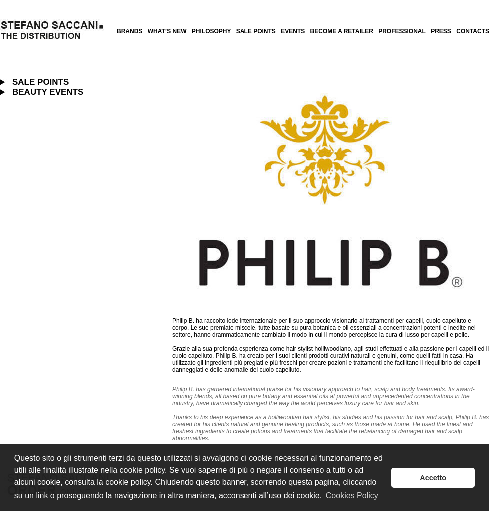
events (293, 31)
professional (402, 31)
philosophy (211, 31)
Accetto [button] (433, 478)
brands (129, 31)
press (441, 31)
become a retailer (341, 31)
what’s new (167, 31)
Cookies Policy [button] (352, 495)
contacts (472, 31)
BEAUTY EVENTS (47, 92)
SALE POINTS (40, 82)
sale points (256, 31)
